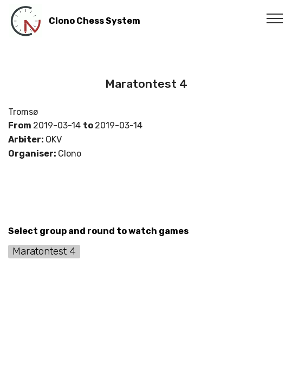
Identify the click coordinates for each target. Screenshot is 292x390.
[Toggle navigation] (275, 18)
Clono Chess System (94, 21)
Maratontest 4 (44, 251)
